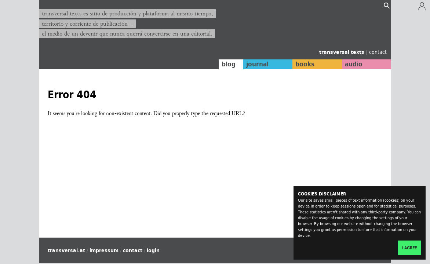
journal (257, 64)
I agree (409, 248)
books (304, 64)
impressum (104, 250)
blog (229, 64)
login (153, 250)
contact (378, 52)
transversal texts (342, 52)
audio (353, 64)
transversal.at (66, 250)
